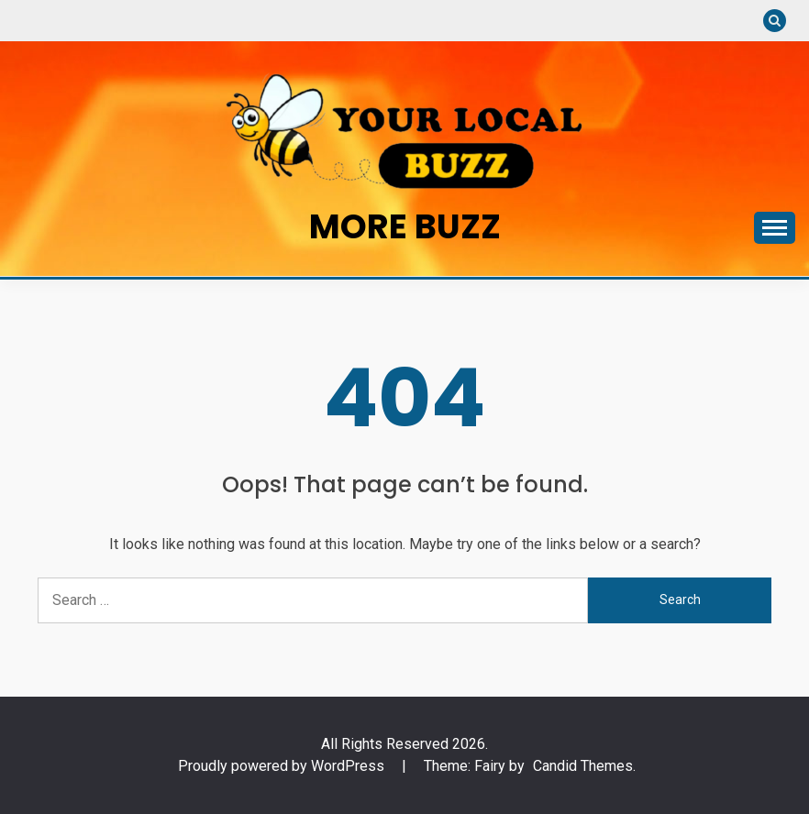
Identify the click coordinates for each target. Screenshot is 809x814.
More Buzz (405, 226)
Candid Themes (583, 766)
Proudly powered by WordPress (283, 766)
